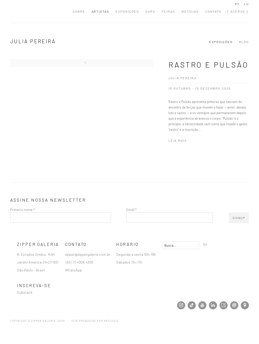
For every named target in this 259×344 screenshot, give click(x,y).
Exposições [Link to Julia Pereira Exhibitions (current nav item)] (221, 42)
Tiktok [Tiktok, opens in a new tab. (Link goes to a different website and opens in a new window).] (192, 305)
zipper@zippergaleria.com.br (87, 254)
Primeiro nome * (22, 209)
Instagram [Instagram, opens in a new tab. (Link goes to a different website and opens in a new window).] (181, 305)
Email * (131, 209)
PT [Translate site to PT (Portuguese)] (237, 4)
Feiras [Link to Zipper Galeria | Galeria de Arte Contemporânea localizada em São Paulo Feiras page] (168, 11)
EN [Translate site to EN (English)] (246, 4)
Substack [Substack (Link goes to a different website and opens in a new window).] (24, 292)
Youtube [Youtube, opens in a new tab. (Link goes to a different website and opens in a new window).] (202, 305)
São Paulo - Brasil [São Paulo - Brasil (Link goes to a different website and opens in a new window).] (31, 270)
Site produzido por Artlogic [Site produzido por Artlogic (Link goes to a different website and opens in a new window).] (95, 320)
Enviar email (234, 305)
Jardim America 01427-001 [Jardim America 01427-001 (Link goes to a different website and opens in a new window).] (38, 262)
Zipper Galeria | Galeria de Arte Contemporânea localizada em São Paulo (38, 11)
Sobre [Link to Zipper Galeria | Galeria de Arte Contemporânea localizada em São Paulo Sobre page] (79, 11)
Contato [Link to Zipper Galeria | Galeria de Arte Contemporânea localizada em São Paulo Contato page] (213, 11)
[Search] (181, 245)
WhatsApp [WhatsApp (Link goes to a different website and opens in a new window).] (73, 270)
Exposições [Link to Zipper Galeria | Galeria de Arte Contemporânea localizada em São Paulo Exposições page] (127, 11)
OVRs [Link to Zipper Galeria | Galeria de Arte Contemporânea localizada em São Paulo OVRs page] (150, 11)
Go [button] (205, 244)
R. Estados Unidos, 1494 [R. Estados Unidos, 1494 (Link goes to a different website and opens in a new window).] (36, 254)
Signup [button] (239, 218)
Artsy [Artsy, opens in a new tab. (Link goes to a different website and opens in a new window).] (224, 305)
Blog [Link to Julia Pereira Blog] (244, 42)
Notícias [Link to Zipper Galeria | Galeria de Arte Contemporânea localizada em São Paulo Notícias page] (190, 11)
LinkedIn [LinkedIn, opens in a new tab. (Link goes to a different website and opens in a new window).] (213, 305)
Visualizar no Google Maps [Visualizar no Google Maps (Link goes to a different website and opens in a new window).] (245, 305)
